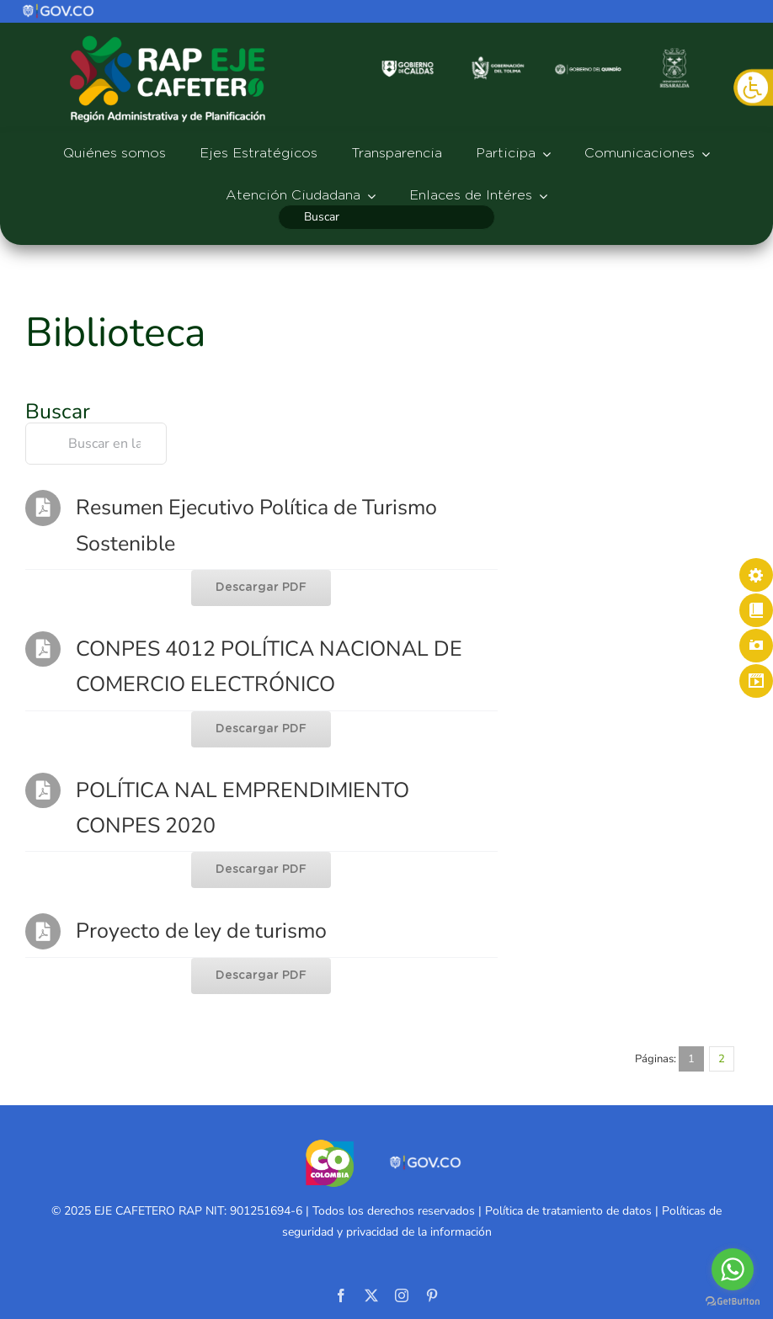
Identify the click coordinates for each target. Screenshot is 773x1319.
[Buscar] (386, 217)
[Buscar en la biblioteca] (96, 444)
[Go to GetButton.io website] (733, 1301)
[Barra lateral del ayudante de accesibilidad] (753, 87)
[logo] (59, 9)
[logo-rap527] (167, 34)
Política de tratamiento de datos (568, 1211)
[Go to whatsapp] (733, 1269)
